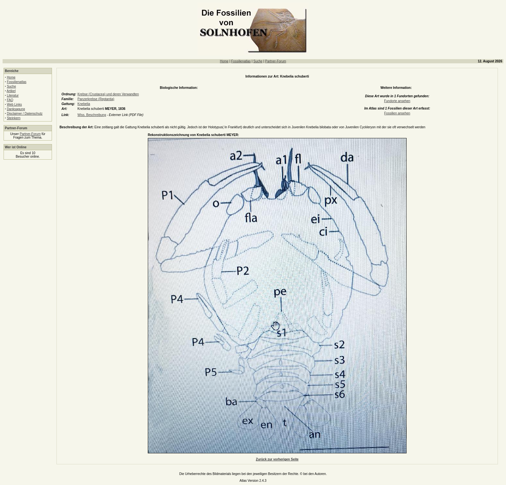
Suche (257, 61)
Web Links (14, 104)
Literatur (13, 95)
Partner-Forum (275, 61)
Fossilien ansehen (397, 113)
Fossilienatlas (241, 61)
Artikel (11, 91)
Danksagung (16, 109)
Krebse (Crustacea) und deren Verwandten (108, 94)
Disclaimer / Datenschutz (25, 113)
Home (224, 61)
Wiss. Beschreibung (91, 115)
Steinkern (13, 118)
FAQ (10, 100)
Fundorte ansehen (397, 101)
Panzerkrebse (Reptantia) (95, 99)
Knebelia (83, 104)
